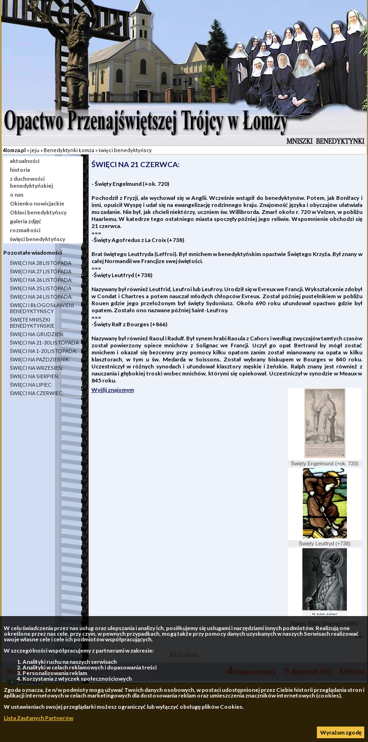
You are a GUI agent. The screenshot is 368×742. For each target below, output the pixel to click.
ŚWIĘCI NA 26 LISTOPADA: (41, 280)
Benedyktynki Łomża (69, 150)
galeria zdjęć (25, 221)
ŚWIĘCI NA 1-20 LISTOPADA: (43, 351)
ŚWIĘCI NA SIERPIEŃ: (35, 376)
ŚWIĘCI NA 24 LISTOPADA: (41, 297)
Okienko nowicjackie (37, 203)
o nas (16, 194)
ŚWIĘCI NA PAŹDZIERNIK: (40, 359)
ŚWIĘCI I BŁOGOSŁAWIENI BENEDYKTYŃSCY (42, 308)
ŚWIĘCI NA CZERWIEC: (37, 393)
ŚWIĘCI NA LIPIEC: (31, 385)
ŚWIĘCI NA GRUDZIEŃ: (37, 334)
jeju (34, 150)
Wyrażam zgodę (340, 732)
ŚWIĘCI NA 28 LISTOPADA (40, 263)
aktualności (24, 160)
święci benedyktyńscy (125, 150)
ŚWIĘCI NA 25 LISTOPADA (40, 288)
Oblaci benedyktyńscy (38, 212)
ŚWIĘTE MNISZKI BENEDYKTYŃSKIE (32, 322)
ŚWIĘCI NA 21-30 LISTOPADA (44, 342)
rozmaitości (25, 230)
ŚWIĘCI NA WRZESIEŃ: (36, 368)
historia (20, 169)
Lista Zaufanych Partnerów (38, 717)
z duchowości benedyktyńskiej (31, 182)
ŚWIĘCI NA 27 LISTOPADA (40, 271)
